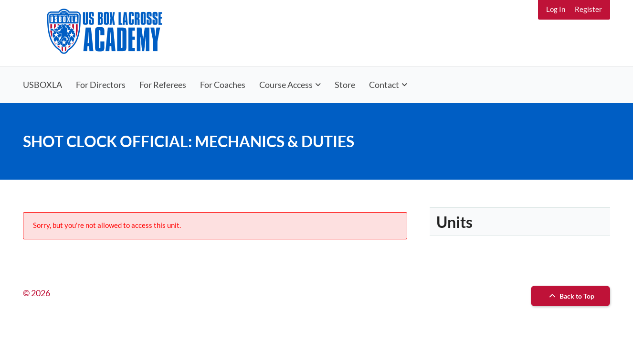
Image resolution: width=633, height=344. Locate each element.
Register (588, 9)
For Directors (101, 84)
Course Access (286, 84)
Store (345, 84)
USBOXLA (42, 84)
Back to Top (570, 296)
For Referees (162, 84)
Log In (555, 9)
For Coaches (222, 84)
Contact (384, 84)
